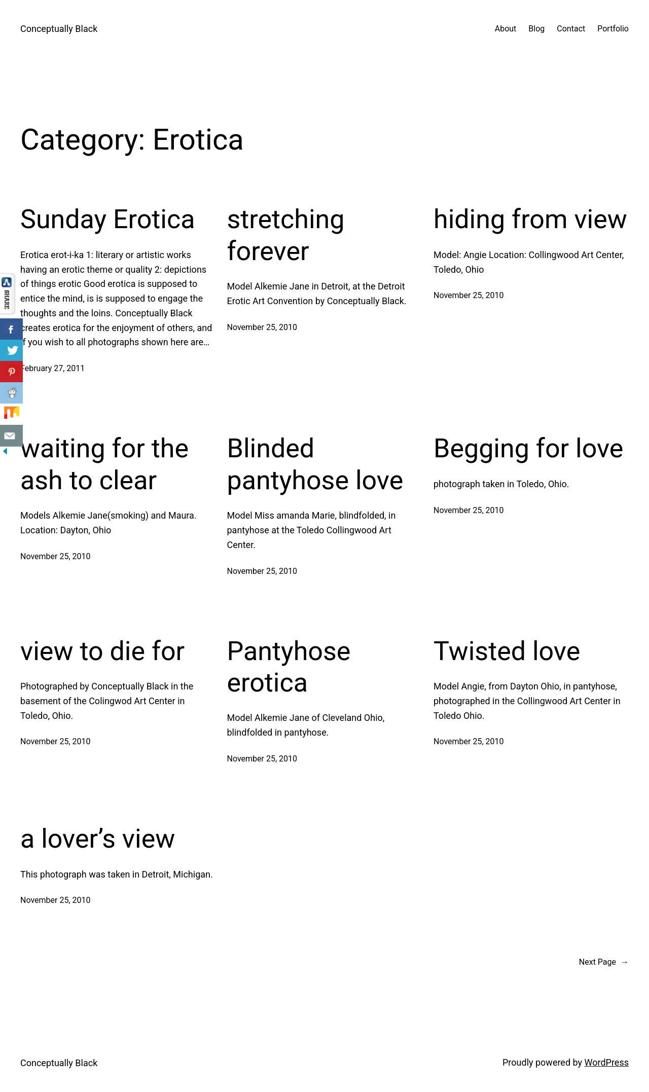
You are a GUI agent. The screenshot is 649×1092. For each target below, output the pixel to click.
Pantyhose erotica (289, 667)
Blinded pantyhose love (315, 464)
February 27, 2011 (52, 368)
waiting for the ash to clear (104, 464)
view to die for (102, 651)
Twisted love (507, 651)
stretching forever (286, 235)
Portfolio (613, 28)
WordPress (607, 1062)
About (506, 28)
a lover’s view (97, 838)
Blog (536, 28)
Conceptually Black (58, 28)
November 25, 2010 (262, 327)
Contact (571, 28)
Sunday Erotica (107, 219)
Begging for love (528, 448)
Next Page (604, 962)
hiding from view (530, 219)
